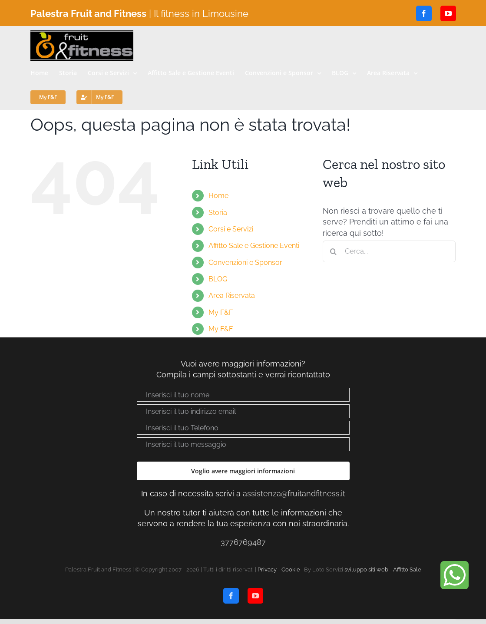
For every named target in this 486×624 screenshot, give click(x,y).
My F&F (220, 312)
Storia (217, 212)
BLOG (217, 279)
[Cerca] (333, 251)
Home (218, 195)
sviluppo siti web (366, 569)
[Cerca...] (389, 251)
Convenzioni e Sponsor (245, 262)
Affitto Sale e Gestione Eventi (253, 245)
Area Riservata (231, 295)
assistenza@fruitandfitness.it (294, 493)
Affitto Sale (407, 569)
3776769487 (243, 542)
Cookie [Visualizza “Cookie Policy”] (290, 569)
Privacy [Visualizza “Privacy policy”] (267, 569)
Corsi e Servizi (230, 229)
